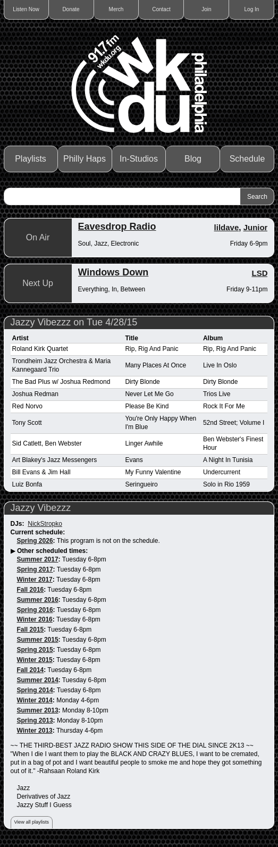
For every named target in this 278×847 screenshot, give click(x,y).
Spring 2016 (35, 610)
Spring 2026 (35, 540)
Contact (161, 9)
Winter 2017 (35, 579)
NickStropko (45, 523)
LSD (259, 273)
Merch (116, 9)
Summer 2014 (37, 680)
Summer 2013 (37, 710)
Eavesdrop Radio (117, 226)
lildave (226, 227)
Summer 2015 (37, 639)
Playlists (30, 158)
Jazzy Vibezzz (41, 507)
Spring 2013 (35, 720)
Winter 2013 (35, 730)
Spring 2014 (35, 690)
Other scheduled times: (52, 551)
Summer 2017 (37, 559)
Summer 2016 (37, 599)
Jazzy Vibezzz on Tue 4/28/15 (74, 322)
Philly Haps (84, 158)
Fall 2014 (30, 670)
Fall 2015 (30, 629)
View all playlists (31, 822)
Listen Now (26, 9)
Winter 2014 (35, 700)
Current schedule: (38, 532)
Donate (70, 9)
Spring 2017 (35, 569)
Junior (255, 227)
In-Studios (139, 158)
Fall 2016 (30, 589)
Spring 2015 (35, 649)
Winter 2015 (35, 660)
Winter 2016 (35, 619)
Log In (252, 9)
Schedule (247, 158)
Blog (192, 158)
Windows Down (113, 272)
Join (206, 9)
